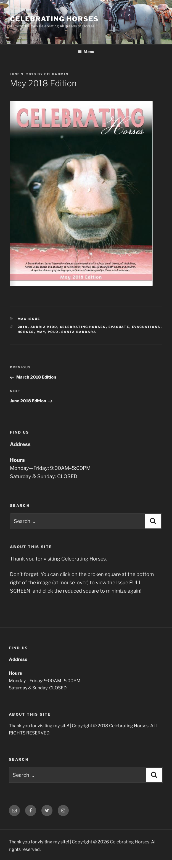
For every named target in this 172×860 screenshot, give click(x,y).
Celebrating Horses (54, 19)
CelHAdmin (56, 74)
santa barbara (79, 332)
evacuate (119, 327)
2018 (23, 327)
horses (26, 332)
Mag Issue (29, 319)
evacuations (146, 327)
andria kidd (43, 327)
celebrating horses (83, 327)
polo (53, 332)
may (41, 332)
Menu (86, 51)
